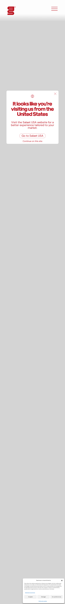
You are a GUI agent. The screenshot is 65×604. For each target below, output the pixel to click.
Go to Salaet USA (32, 136)
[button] (62, 580)
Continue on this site (32, 141)
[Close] (55, 94)
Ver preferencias (56, 597)
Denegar (43, 597)
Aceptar (30, 597)
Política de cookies (43, 601)
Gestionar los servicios (30, 592)
